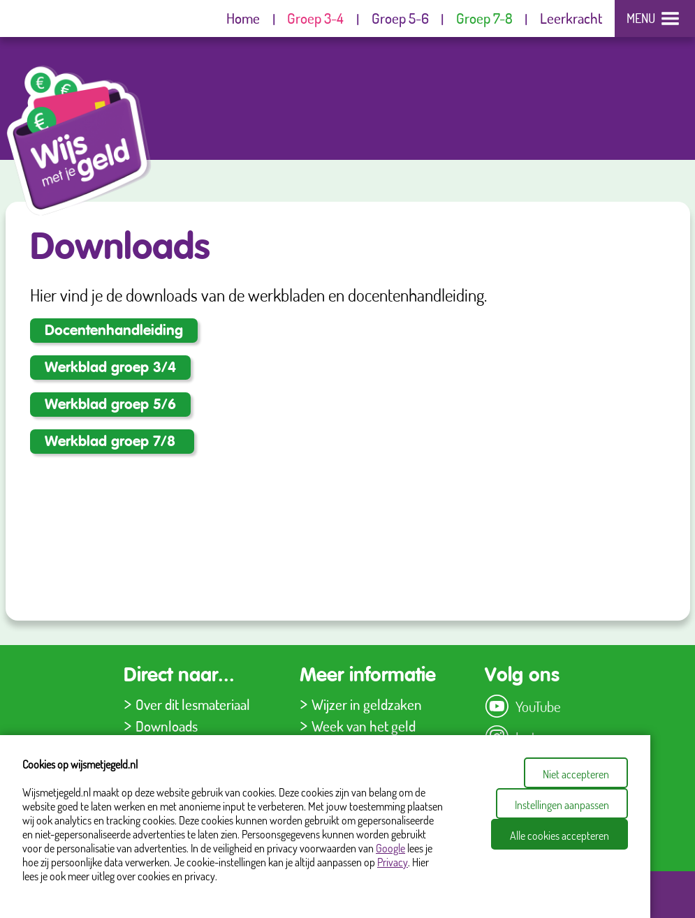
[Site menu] (654, 18)
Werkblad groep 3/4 (110, 368)
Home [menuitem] (243, 17)
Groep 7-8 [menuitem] (484, 17)
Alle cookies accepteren (559, 836)
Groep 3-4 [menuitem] (315, 17)
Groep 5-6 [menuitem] (400, 17)
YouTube (538, 706)
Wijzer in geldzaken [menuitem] (367, 704)
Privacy (392, 862)
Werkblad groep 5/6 (110, 405)
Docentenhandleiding (114, 331)
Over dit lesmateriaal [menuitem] (193, 704)
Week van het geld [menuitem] (364, 725)
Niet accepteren (576, 774)
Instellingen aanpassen (562, 805)
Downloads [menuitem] (167, 725)
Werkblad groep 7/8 (112, 442)
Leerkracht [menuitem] (571, 17)
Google (390, 848)
